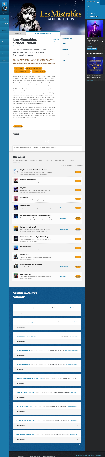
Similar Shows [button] (66, 54)
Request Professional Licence (21, 71)
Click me (13, 45)
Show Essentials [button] (67, 38)
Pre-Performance (67, 165)
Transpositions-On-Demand (31, 256)
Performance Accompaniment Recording (35, 211)
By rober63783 (20, 394)
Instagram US (99, 446)
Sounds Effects (26, 240)
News (3, 53)
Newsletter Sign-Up (4, 59)
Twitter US (96, 446)
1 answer (20, 301)
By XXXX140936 (20, 422)
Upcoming (65, 49)
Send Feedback (79, 446)
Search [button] (102, 2)
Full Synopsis (17, 126)
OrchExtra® (25, 202)
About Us (4, 47)
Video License (25, 265)
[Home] (4, 7)
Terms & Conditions (80, 443)
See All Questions (18, 286)
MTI (88, 10)
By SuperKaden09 (21, 324)
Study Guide (24, 247)
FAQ (3, 42)
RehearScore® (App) (28, 222)
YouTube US (90, 446)
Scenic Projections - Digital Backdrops (34, 231)
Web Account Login (90, 1)
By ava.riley (19, 338)
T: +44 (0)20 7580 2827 (35, 449)
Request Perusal (18, 68)
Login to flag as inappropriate (43, 296)
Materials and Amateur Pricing (33, 68)
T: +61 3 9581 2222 (49, 453)
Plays (3, 36)
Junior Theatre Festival (5, 24)
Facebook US (93, 446)
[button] (98, 2)
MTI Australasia (92, 16)
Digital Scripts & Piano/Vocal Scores (34, 170)
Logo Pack (24, 195)
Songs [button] (64, 43)
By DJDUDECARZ (20, 296)
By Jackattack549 (21, 408)
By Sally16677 (19, 380)
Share (55, 41)
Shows (3, 18)
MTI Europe (90, 13)
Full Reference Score (28, 179)
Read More (90, 46)
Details (78, 172)
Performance (79, 165)
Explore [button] (64, 66)
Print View (56, 39)
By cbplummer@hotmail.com (24, 366)
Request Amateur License (38, 71)
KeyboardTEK (25, 186)
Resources (4, 30)
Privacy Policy (87, 443)
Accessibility (98, 443)
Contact (93, 443)
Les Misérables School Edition (43, 33)
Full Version (17, 33)
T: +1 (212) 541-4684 (20, 451)
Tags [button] (63, 60)
